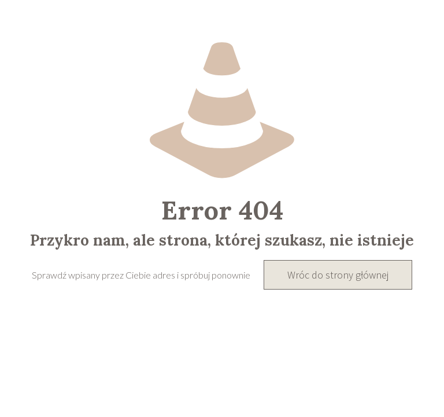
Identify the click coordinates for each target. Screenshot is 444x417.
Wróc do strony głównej (337, 274)
